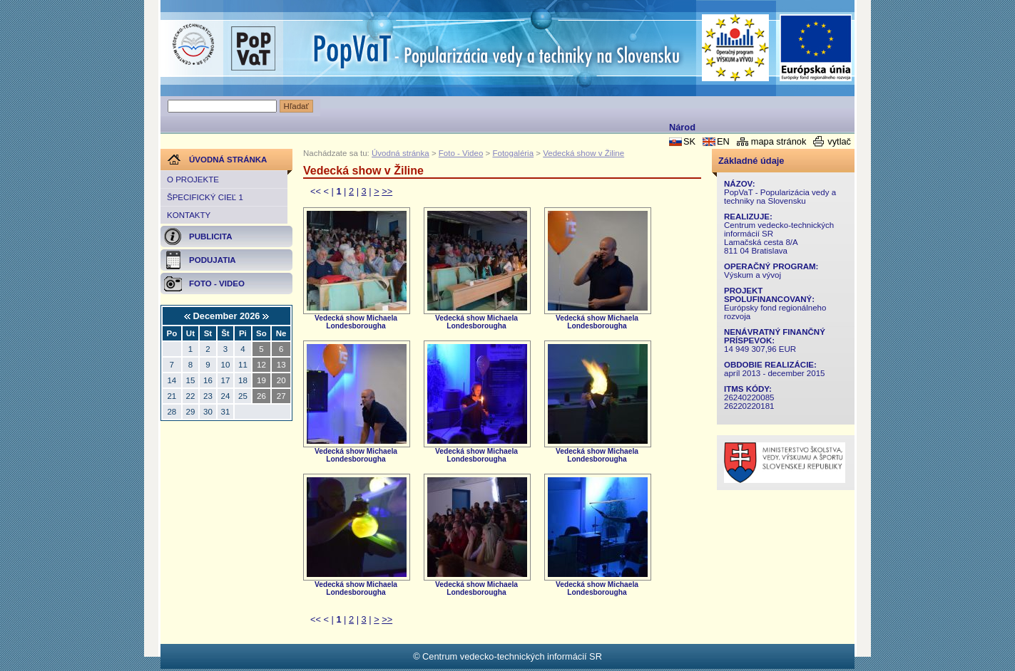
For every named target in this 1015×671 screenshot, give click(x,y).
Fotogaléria (513, 153)
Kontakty (188, 215)
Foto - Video (461, 153)
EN (723, 141)
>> (387, 191)
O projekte (193, 179)
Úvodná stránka (400, 153)
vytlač (839, 141)
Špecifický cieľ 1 (205, 197)
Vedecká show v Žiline (583, 153)
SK (689, 141)
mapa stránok (779, 141)
